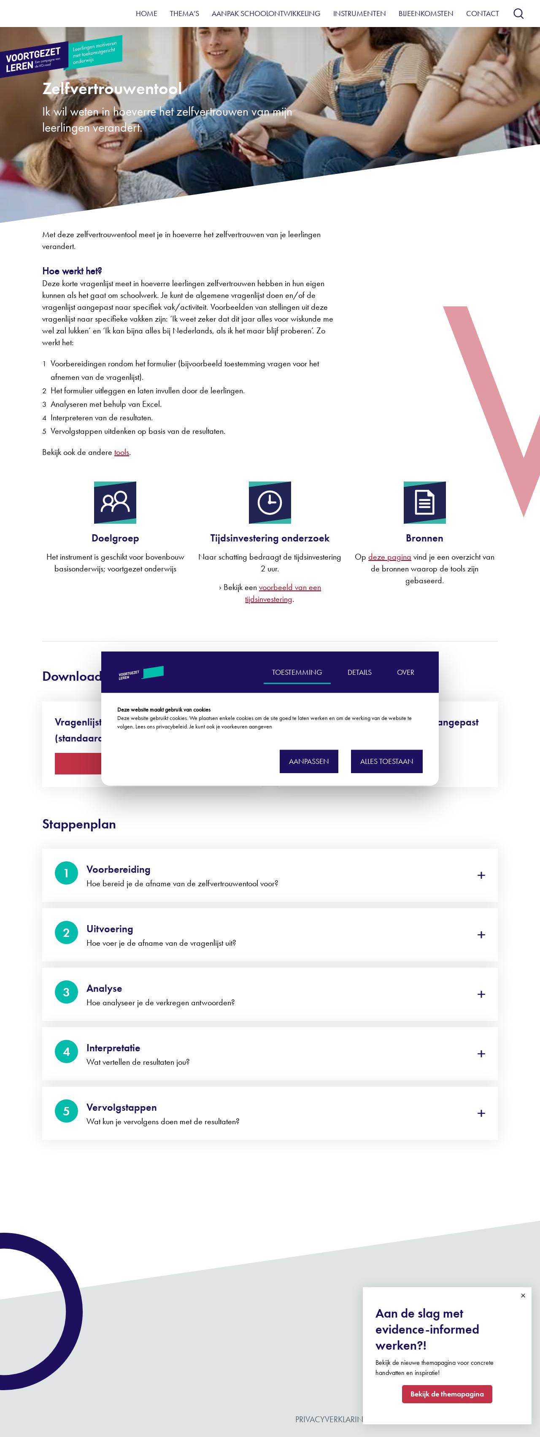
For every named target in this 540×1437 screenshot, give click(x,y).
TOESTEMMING (297, 672)
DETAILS (360, 672)
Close (523, 1296)
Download (83, 763)
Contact (482, 13)
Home (146, 13)
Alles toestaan (386, 761)
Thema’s (184, 13)
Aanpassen (309, 761)
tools (121, 452)
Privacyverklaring (332, 1419)
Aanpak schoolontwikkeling (266, 13)
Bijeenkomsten (426, 13)
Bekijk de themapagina (447, 1394)
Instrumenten (359, 13)
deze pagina (389, 556)
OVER (405, 672)
